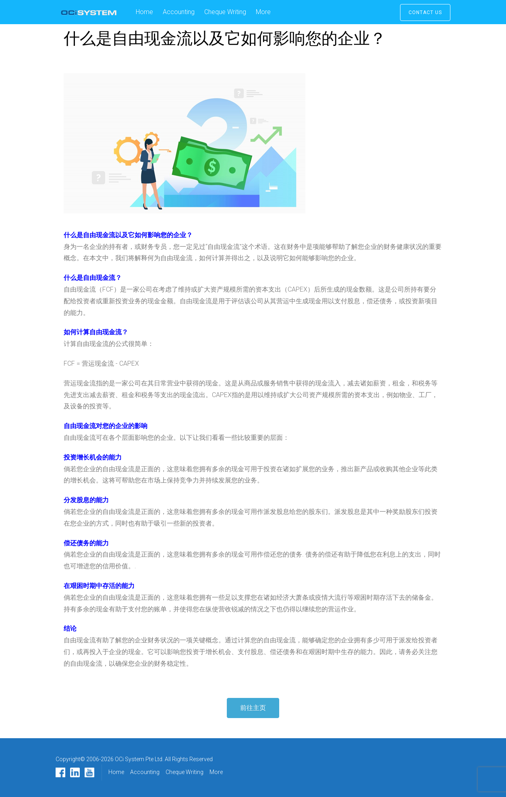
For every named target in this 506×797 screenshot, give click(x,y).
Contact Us (425, 12)
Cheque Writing (225, 12)
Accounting (179, 12)
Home (144, 12)
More (263, 12)
